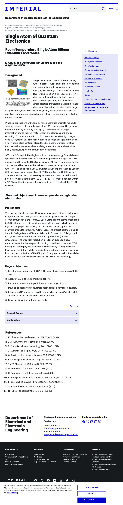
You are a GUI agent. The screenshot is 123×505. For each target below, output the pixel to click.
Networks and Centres (72, 457)
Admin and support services (75, 454)
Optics (87, 95)
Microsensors (90, 82)
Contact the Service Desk (16, 457)
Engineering (39, 454)
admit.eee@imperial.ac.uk (57, 428)
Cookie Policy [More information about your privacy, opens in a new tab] (12, 493)
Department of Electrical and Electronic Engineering (37, 18)
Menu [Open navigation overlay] (113, 8)
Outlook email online (14, 464)
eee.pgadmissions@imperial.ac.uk (61, 434)
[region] (61, 493)
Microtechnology (91, 66)
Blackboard (10, 454)
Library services (12, 462)
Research (47, 28)
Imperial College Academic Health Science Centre (103, 455)
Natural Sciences (41, 459)
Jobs (7, 459)
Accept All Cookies (91, 500)
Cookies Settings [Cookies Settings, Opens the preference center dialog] (91, 487)
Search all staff (69, 462)
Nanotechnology (91, 57)
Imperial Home (10, 25)
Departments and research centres (48, 25)
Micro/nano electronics (94, 62)
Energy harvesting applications (97, 99)
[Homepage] (35, 8)
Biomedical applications (94, 103)
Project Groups (42, 313)
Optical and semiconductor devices (18, 30)
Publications (42, 320)
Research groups (70, 459)
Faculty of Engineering (25, 25)
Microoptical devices (93, 78)
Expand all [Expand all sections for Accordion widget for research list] (74, 306)
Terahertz (88, 91)
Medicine (38, 457)
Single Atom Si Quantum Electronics (54, 30)
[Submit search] (103, 8)
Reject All (91, 494)
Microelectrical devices (94, 74)
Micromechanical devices (95, 70)
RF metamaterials (92, 86)
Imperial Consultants (101, 469)
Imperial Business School (45, 462)
